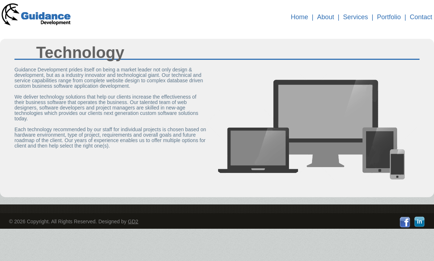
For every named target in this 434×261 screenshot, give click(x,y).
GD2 (133, 221)
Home (299, 17)
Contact (421, 17)
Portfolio (389, 17)
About (325, 17)
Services (355, 17)
